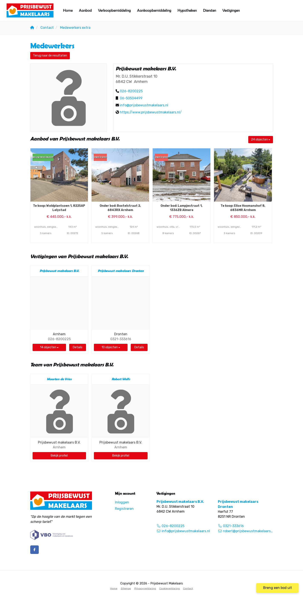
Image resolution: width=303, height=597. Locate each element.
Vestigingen (231, 10)
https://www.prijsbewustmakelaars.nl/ (151, 112)
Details (77, 347)
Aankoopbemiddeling (154, 10)
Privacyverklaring (145, 588)
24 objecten (260, 139)
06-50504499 (131, 98)
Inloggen (122, 502)
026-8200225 (131, 91)
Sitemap (126, 588)
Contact (188, 588)
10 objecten (111, 347)
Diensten (209, 10)
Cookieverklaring (169, 588)
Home (68, 10)
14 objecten (49, 347)
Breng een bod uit (277, 588)
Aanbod (85, 10)
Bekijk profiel (59, 455)
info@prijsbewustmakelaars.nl (144, 105)
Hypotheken (187, 10)
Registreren (124, 509)
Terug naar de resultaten (50, 55)
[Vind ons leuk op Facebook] (34, 549)
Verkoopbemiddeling (114, 10)
